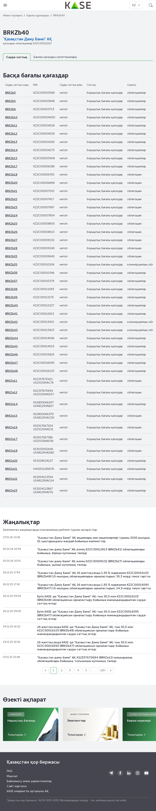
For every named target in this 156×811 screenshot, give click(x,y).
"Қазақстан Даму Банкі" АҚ (27, 39)
